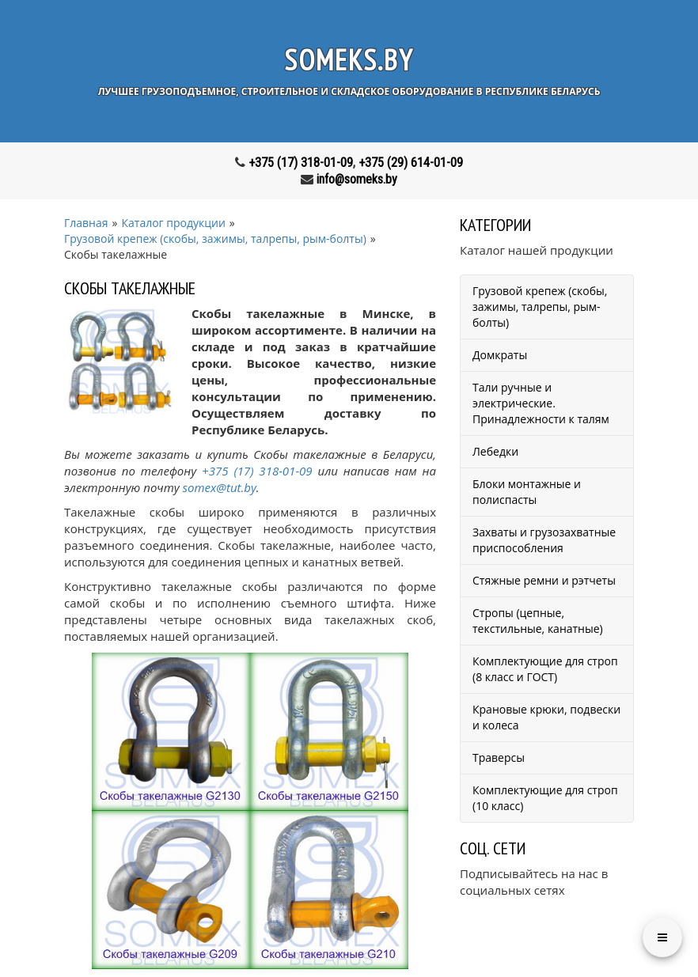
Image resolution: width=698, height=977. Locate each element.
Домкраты (499, 354)
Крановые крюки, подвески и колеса (546, 717)
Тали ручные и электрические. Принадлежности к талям (540, 403)
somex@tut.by (219, 487)
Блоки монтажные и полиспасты (526, 491)
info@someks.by (357, 179)
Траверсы (498, 757)
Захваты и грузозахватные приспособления (544, 539)
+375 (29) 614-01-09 (410, 162)
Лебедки (495, 451)
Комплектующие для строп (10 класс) (545, 797)
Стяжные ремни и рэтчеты (544, 580)
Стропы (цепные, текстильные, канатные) (537, 620)
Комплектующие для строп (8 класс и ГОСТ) (545, 668)
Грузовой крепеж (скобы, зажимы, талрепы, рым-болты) (539, 306)
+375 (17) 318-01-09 (300, 162)
